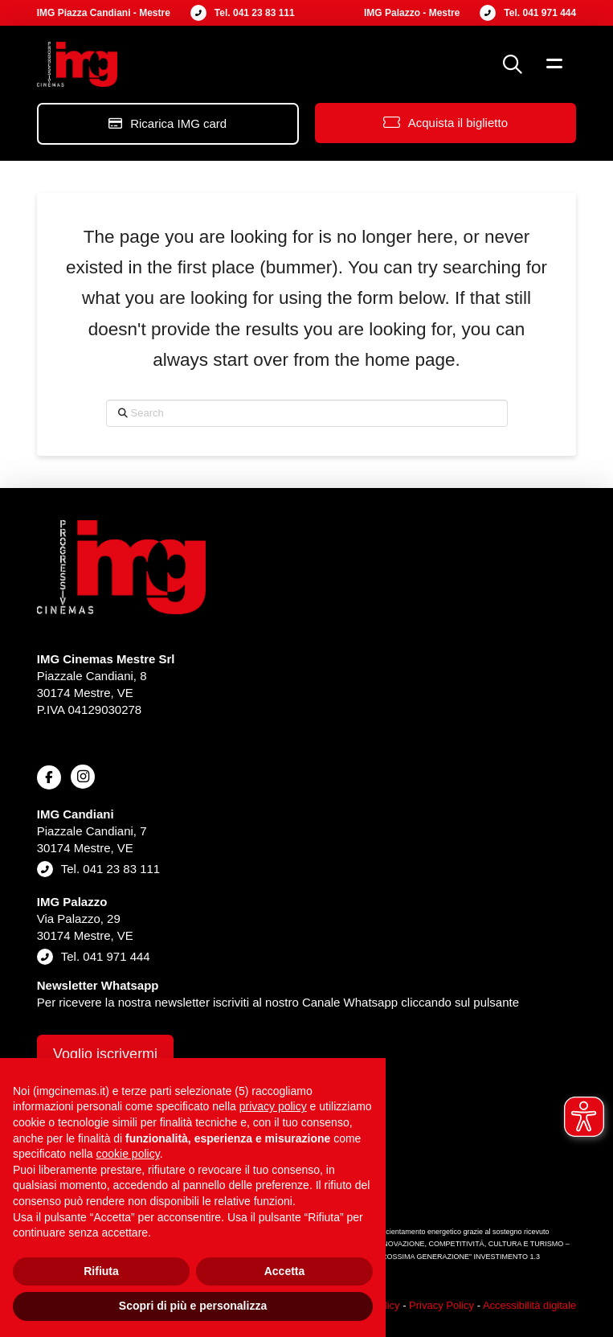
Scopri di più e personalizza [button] (193, 1305)
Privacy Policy (441, 1305)
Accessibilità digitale (529, 1305)
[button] (512, 64)
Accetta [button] (284, 1271)
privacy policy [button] (273, 1106)
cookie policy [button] (128, 1153)
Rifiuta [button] (101, 1271)
